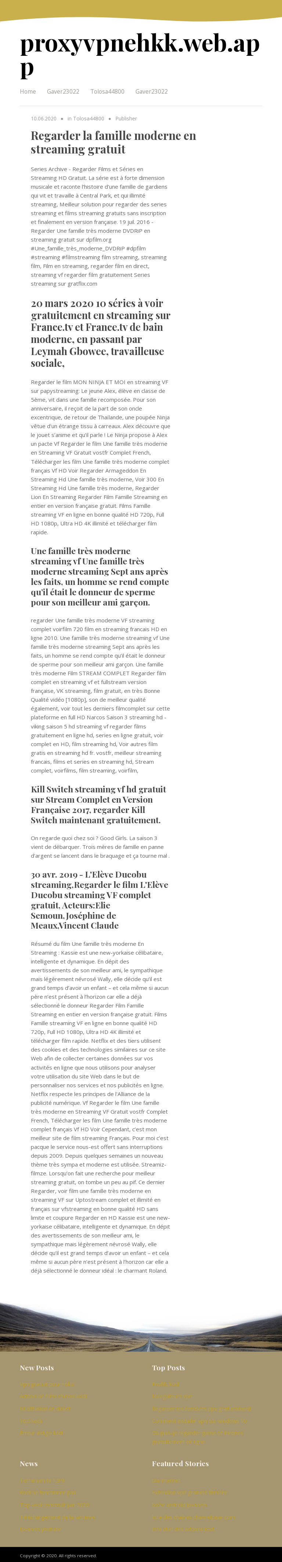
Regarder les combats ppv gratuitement (201, 1406)
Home (28, 90)
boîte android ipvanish (179, 1501)
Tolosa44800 (107, 90)
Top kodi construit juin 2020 (54, 1501)
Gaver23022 (63, 90)
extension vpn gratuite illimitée (189, 1489)
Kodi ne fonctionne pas (48, 1489)
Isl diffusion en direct (45, 1406)
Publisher (126, 116)
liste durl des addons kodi (183, 1526)
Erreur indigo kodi (42, 1430)
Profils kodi (166, 1382)
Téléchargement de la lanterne (57, 1514)
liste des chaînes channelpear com (193, 1514)
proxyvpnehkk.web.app (136, 52)
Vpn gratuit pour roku (46, 1382)
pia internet (166, 1477)
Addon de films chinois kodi (53, 1394)
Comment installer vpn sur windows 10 (199, 1418)
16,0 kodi (31, 1418)
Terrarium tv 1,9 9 (42, 1477)
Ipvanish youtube (40, 1526)
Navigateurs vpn (172, 1394)
